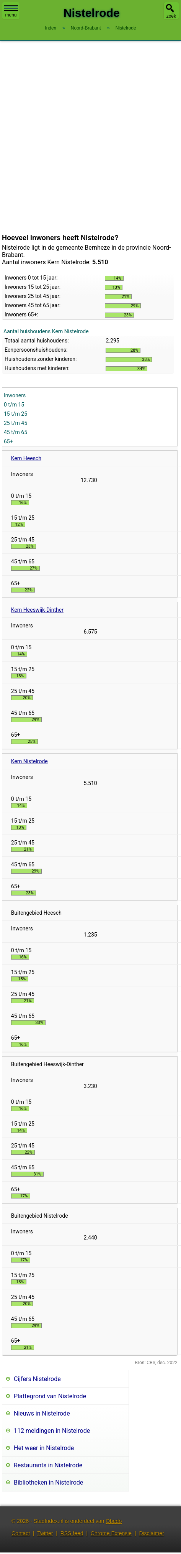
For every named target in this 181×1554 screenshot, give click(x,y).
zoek (171, 16)
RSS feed (71, 1533)
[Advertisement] (84, 137)
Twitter (45, 1533)
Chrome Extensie (111, 1533)
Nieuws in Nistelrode (42, 1413)
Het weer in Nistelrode (44, 1448)
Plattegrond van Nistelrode (50, 1396)
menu (11, 11)
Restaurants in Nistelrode (48, 1465)
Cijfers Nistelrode (37, 1379)
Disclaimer (151, 1533)
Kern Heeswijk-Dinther (37, 610)
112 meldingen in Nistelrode (52, 1430)
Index (50, 28)
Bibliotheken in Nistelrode (48, 1482)
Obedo (114, 1521)
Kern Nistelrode (29, 761)
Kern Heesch (26, 458)
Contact (20, 1533)
